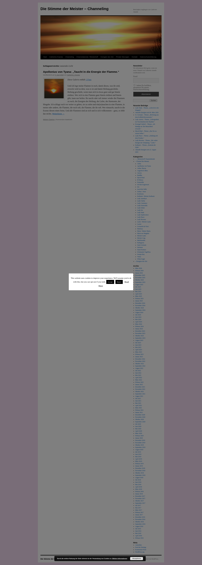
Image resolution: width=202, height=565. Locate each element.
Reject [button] (119, 282)
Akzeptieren (136, 558)
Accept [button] (110, 282)
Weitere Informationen (119, 558)
